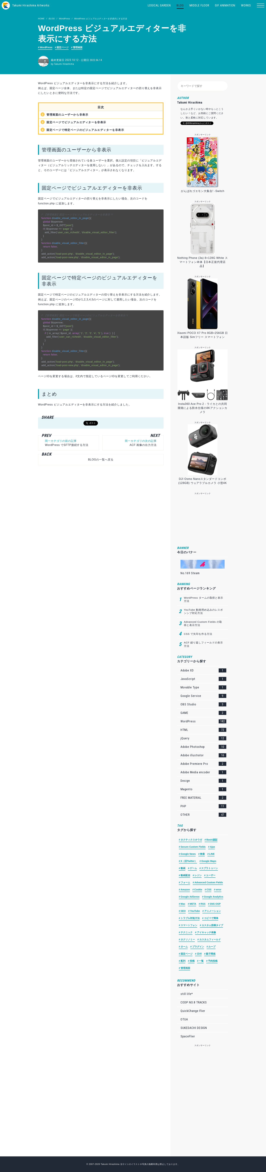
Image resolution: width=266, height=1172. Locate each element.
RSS (203, 903)
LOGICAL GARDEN (159, 5)
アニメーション (212, 911)
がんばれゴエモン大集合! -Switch (202, 191)
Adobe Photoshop (203, 747)
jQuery (203, 738)
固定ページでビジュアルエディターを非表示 (76, 122)
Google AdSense (190, 896)
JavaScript (203, 679)
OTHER (203, 815)
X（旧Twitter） (189, 861)
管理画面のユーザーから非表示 (67, 114)
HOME (41, 18)
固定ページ (63, 47)
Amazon (185, 889)
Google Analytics (213, 896)
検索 (202, 854)
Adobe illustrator (203, 755)
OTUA (184, 1019)
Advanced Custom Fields (209, 882)
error (218, 889)
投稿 (192, 960)
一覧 (201, 960)
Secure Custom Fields (193, 846)
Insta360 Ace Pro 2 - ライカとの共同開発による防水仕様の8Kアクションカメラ (202, 407)
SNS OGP (215, 903)
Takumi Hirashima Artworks (31, 5)
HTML (203, 730)
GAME (203, 713)
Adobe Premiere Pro (203, 764)
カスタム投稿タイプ (212, 925)
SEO (183, 911)
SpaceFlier (187, 1036)
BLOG (180, 5)
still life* (186, 994)
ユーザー (210, 875)
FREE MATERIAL (203, 798)
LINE (212, 854)
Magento (203, 789)
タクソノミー (188, 939)
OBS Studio (203, 704)
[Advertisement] (99, 508)
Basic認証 (211, 839)
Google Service (203, 696)
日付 (199, 953)
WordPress (64, 18)
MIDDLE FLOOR (199, 5)
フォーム (185, 882)
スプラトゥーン (209, 868)
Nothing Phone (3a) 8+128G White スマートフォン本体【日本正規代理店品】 (202, 261)
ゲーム (193, 868)
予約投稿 (212, 960)
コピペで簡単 (211, 918)
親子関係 (210, 953)
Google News (188, 854)
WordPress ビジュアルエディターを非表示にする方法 (100, 18)
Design (203, 781)
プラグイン (198, 946)
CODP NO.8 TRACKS (193, 1002)
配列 (183, 960)
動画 (183, 868)
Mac (183, 903)
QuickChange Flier (192, 1011)
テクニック (187, 932)
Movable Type (203, 687)
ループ (211, 946)
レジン (198, 875)
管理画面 (77, 47)
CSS (209, 889)
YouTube (195, 911)
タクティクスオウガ (191, 839)
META (193, 903)
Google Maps (208, 861)
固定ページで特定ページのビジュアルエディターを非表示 (85, 129)
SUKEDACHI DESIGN (193, 1028)
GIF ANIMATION (225, 5)
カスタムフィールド (210, 939)
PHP (203, 806)
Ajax (212, 846)
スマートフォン (189, 925)
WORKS (246, 5)
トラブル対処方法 (190, 918)
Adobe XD (203, 670)
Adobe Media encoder (203, 772)
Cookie (198, 889)
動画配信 (185, 875)
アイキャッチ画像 (206, 932)
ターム (184, 946)
